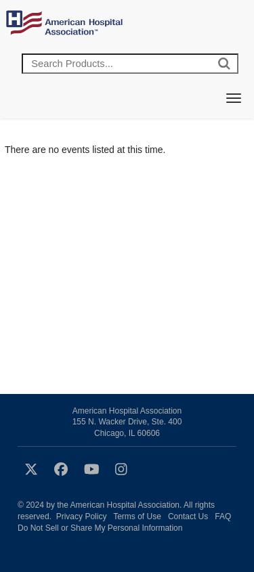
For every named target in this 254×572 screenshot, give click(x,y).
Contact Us (188, 516)
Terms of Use (137, 516)
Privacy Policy (81, 516)
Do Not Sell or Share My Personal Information (100, 528)
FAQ (223, 516)
